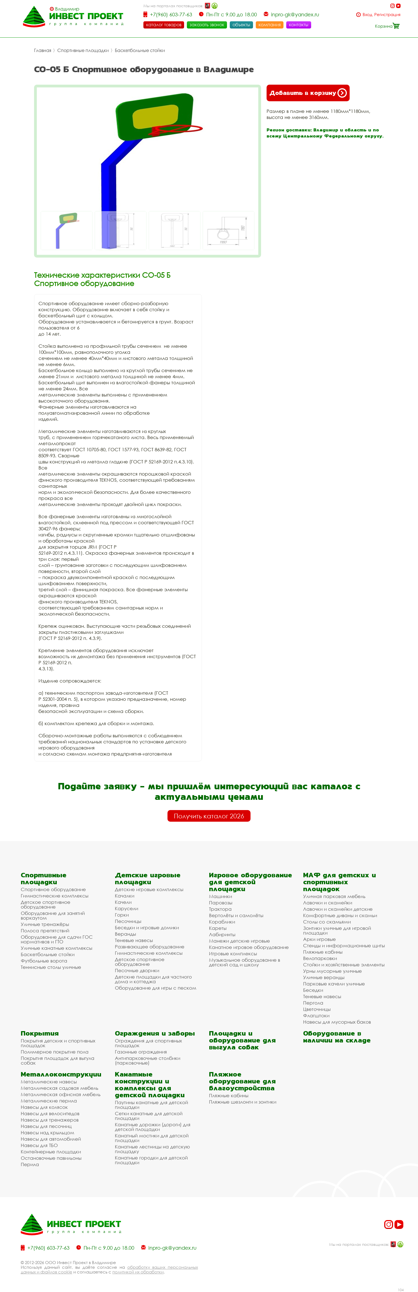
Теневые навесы (134, 940)
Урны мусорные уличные (332, 971)
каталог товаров (163, 24)
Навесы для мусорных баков (337, 1021)
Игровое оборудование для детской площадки (250, 881)
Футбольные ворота (44, 960)
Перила (30, 1164)
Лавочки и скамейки (327, 902)
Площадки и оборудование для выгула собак (242, 1040)
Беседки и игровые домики (147, 927)
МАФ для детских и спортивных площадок (339, 881)
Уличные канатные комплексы (56, 948)
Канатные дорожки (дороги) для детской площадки (152, 1127)
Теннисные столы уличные (51, 967)
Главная (42, 50)
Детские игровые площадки (147, 878)
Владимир (67, 9)
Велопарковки (320, 958)
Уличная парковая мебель (334, 896)
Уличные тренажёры (45, 924)
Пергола (313, 1002)
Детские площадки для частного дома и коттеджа (153, 979)
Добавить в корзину (308, 93)
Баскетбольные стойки (140, 50)
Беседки (313, 990)
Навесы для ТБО (39, 1145)
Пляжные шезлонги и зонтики (242, 1101)
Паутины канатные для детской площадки (151, 1104)
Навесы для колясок (44, 1107)
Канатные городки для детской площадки (151, 1160)
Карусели (126, 908)
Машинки (220, 896)
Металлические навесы (49, 1081)
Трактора (220, 909)
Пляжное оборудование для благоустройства (242, 1081)
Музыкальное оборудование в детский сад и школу (244, 962)
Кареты (217, 928)
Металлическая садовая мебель (59, 1088)
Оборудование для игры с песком (155, 987)
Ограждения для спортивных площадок (148, 1043)
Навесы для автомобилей (51, 1139)
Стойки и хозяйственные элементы (344, 964)
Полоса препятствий (45, 930)
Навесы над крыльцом (47, 1132)
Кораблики (222, 921)
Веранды (125, 934)
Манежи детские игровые (239, 940)
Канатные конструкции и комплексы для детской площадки (150, 1084)
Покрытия (40, 1033)
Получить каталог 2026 (209, 816)
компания (270, 24)
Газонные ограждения (141, 1051)
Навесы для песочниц (46, 1126)
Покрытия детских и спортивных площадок (58, 1043)
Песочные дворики (137, 970)
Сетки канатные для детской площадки (148, 1115)
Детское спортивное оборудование (45, 904)
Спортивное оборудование (53, 889)
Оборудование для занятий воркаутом (53, 915)
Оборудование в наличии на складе (337, 1037)
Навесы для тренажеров (50, 1119)
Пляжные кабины (322, 951)
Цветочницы (317, 1009)
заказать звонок (207, 24)
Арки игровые (319, 939)
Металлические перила (49, 1100)
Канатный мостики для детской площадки (152, 1138)
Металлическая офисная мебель (60, 1094)
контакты (298, 24)
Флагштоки (316, 1015)
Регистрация (387, 14)
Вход (367, 14)
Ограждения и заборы (155, 1033)
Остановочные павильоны (51, 1158)
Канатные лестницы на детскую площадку (152, 1149)
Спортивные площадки (83, 50)
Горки (122, 914)
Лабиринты (222, 934)
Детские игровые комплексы (149, 889)
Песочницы (128, 921)
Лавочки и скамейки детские (338, 909)
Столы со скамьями (327, 921)
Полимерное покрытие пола (55, 1051)
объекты (241, 24)
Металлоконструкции (61, 1074)
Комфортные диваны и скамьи (340, 915)
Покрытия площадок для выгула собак (57, 1060)
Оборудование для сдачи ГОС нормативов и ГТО (57, 939)
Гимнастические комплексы (54, 895)
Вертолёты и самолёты (236, 915)
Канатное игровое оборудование (249, 947)
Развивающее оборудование (149, 946)
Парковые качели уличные (334, 983)
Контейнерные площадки (51, 1151)
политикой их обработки (138, 1271)
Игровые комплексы (233, 953)
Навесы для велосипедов (50, 1113)
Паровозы (220, 902)
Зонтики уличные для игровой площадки (337, 930)
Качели (123, 902)
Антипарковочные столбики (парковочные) (147, 1060)
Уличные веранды (323, 977)
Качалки (124, 895)
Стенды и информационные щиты (344, 945)
